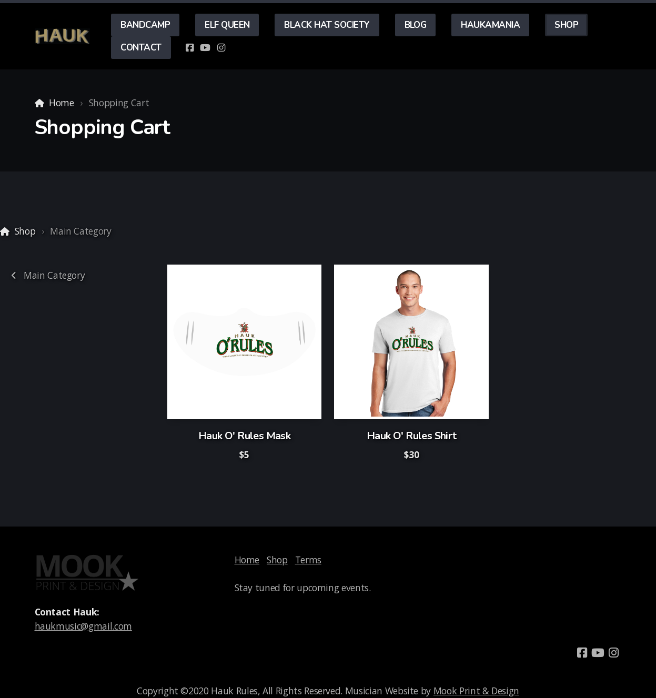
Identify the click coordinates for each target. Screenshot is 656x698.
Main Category (46, 275)
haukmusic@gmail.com (83, 626)
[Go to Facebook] (189, 48)
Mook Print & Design (476, 690)
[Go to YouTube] (205, 48)
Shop (25, 231)
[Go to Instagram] (221, 48)
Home (61, 102)
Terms (308, 559)
